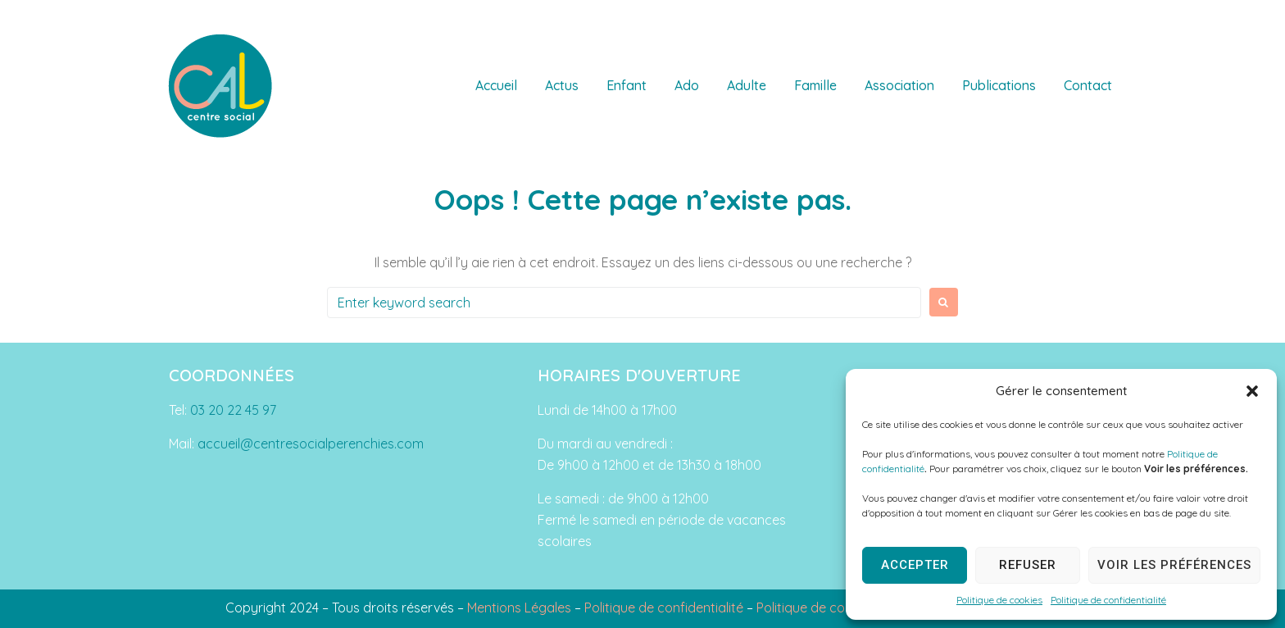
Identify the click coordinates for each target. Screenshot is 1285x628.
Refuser (1027, 564)
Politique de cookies (999, 600)
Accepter (915, 564)
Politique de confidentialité (1108, 600)
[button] (1252, 391)
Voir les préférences (1174, 564)
